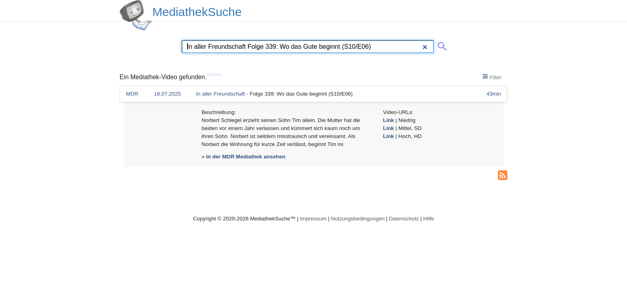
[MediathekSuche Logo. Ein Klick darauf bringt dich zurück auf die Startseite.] (136, 15)
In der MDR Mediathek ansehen (246, 157)
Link (388, 120)
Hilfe (428, 219)
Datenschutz (404, 219)
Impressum (313, 219)
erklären (214, 74)
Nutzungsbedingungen (358, 219)
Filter (492, 77)
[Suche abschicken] (440, 45)
